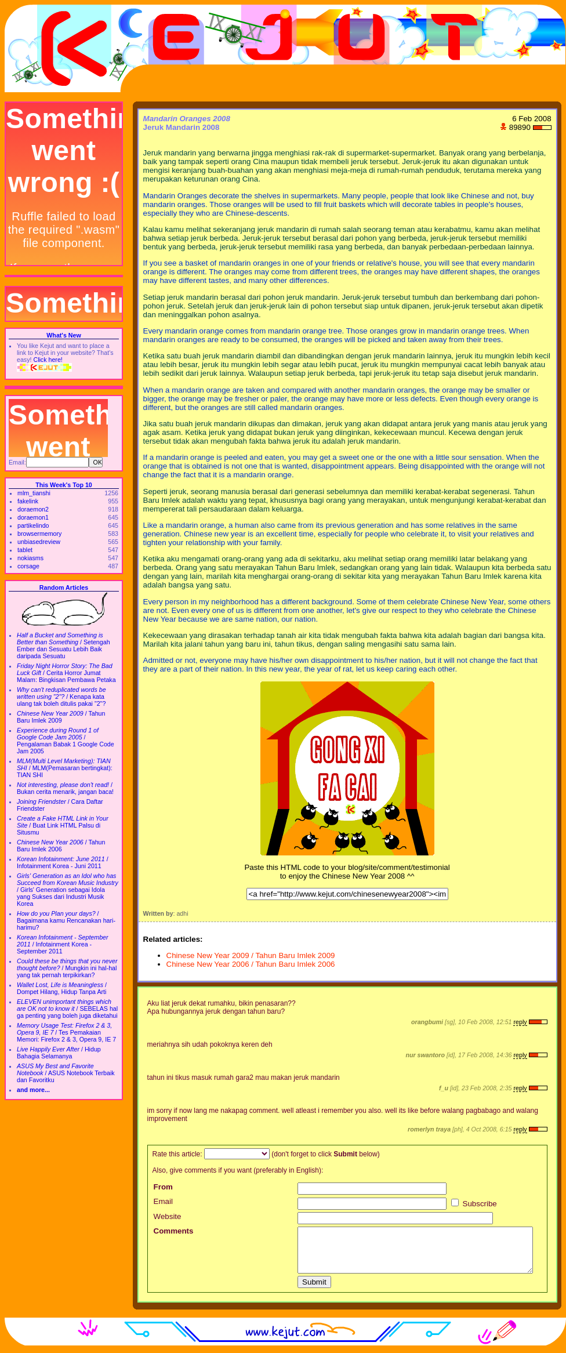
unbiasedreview (38, 541)
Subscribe (474, 1203)
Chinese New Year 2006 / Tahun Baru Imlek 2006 (250, 964)
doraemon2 (33, 509)
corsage (28, 566)
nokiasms (30, 557)
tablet (24, 549)
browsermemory (39, 533)
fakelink (27, 501)
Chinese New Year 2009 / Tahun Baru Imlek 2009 (250, 955)
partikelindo (33, 525)
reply (520, 1021)
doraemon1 (33, 517)
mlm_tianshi (33, 492)
